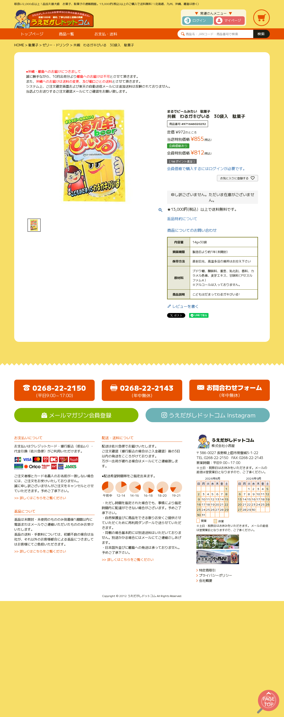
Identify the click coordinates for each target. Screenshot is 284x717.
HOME (19, 45)
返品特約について (182, 218)
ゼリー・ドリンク (56, 45)
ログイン (199, 20)
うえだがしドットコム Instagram (212, 415)
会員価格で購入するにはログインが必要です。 (207, 168)
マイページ (232, 20)
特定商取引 (207, 570)
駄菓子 (33, 45)
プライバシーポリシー (215, 575)
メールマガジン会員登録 (80, 415)
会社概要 (205, 580)
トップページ (32, 34)
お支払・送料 (105, 34)
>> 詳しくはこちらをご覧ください (40, 497)
